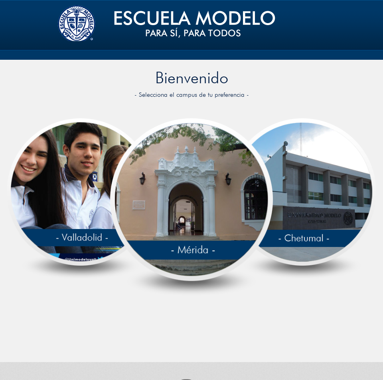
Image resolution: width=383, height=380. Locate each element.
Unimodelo (166, 22)
